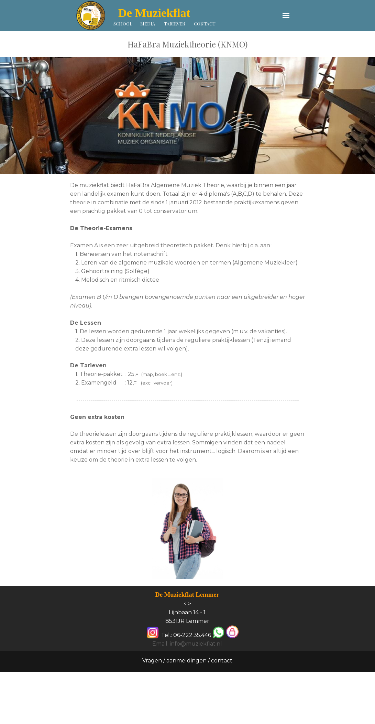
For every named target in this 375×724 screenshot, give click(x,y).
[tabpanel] (187, 44)
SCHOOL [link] (122, 23)
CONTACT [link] (205, 23)
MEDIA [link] (147, 23)
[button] (218, 632)
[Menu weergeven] (286, 15)
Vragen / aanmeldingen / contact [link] (187, 660)
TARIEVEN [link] (175, 23)
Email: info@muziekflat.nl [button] (187, 643)
